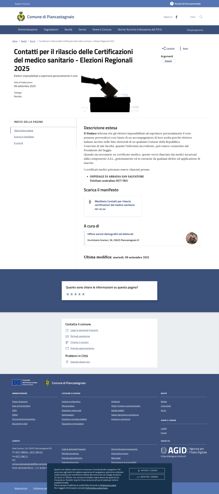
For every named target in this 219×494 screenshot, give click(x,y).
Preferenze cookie (108, 485)
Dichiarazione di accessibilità (123, 462)
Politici (15, 414)
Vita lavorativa (68, 406)
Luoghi (164, 428)
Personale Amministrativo (23, 419)
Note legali (115, 458)
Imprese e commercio (120, 419)
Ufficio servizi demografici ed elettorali (110, 234)
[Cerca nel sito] (201, 17)
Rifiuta (146, 470)
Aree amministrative (21, 406)
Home (14, 41)
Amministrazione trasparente (124, 449)
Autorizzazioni (68, 414)
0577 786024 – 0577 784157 (29, 452)
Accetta (147, 477)
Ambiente (115, 401)
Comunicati (166, 406)
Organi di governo (20, 401)
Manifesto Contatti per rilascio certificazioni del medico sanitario (115, 203)
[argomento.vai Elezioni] (168, 61)
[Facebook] (175, 17)
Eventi (164, 433)
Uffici (14, 410)
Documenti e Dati (19, 423)
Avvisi (32, 41)
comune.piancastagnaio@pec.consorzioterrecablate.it (35, 464)
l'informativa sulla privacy (96, 487)
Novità (24, 41)
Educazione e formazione (73, 423)
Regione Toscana (22, 3)
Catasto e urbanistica (71, 401)
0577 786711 (22, 456)
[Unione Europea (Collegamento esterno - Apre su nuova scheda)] (25, 383)
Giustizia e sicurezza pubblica (74, 419)
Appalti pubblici (117, 410)
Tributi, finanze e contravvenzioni (125, 406)
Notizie (164, 401)
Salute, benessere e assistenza (125, 414)
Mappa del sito (21, 488)
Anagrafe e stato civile (71, 410)
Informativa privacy (119, 453)
